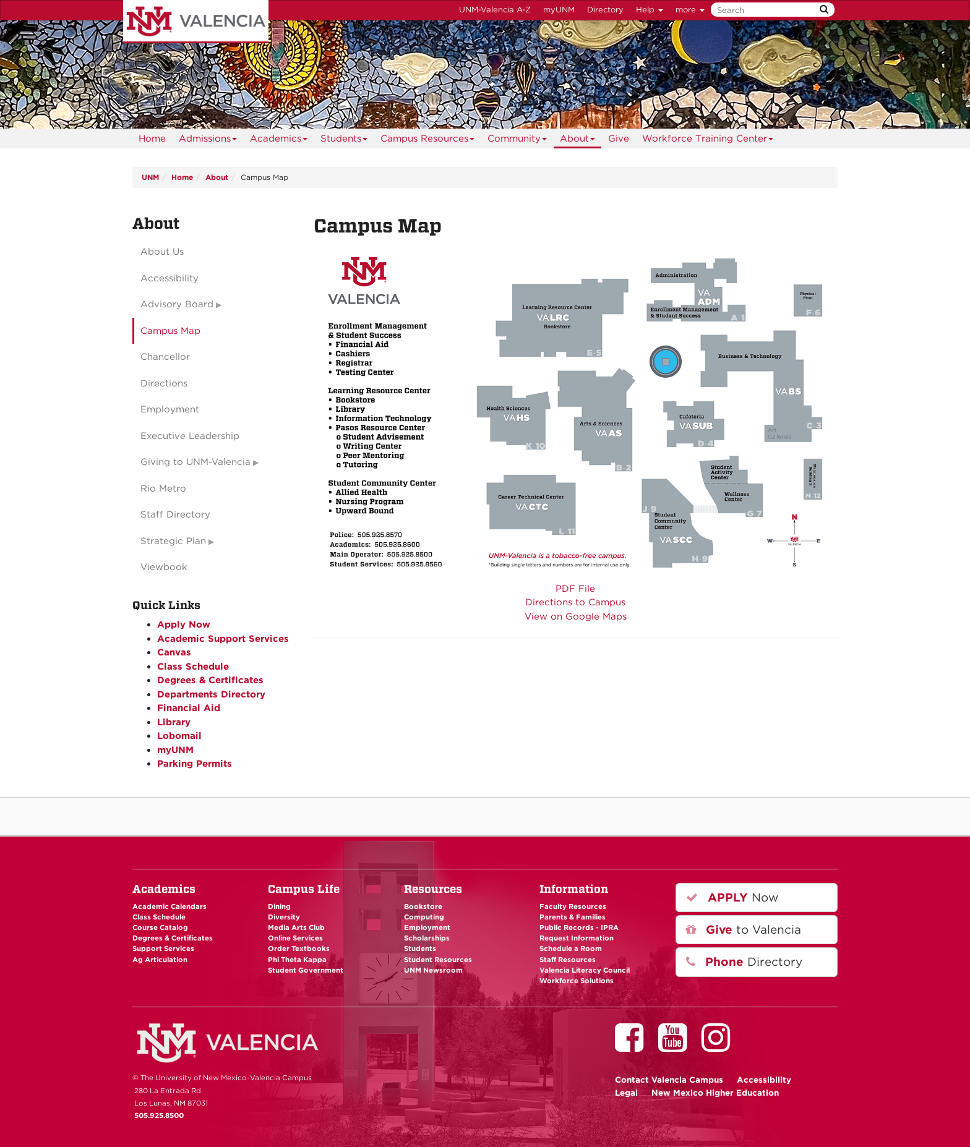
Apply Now (183, 624)
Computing (424, 917)
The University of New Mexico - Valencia (195, 21)
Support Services (163, 948)
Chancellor (165, 356)
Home (152, 138)
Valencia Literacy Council (584, 970)
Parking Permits (194, 763)
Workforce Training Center (708, 140)
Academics (279, 140)
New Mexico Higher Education (715, 1093)
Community (517, 140)
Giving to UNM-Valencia (195, 461)
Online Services (295, 938)
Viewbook (163, 567)
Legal (626, 1093)
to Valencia (743, 930)
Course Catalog (160, 927)
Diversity (284, 917)
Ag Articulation (159, 959)
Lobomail (179, 735)
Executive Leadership (189, 435)
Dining (279, 906)
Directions (163, 383)
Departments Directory (211, 694)
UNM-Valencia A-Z (495, 9)
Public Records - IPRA (579, 927)
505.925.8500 (159, 1115)
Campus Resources (427, 140)
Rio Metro (163, 488)
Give (618, 138)
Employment (169, 409)
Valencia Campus (669, 1080)
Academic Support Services (223, 638)
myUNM (559, 9)
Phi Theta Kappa (297, 959)
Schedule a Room (570, 948)
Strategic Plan (173, 541)
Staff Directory (175, 514)
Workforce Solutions (576, 980)
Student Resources (438, 959)
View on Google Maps (576, 616)
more (690, 9)
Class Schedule (193, 666)
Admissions (208, 140)
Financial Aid (188, 708)
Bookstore (423, 906)
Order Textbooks (299, 948)
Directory (605, 9)
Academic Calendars (169, 906)
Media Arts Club (296, 927)
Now (732, 897)
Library (174, 722)
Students (344, 140)
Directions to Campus (575, 602)
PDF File (575, 588)
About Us (162, 251)
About (578, 140)
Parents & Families (572, 917)
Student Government (305, 970)
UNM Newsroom (433, 970)
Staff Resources (567, 959)
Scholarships (427, 938)
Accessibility (169, 278)
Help (649, 9)
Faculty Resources (572, 906)
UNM (150, 177)
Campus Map (170, 330)
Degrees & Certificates (210, 680)
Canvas (174, 652)
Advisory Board (176, 304)
